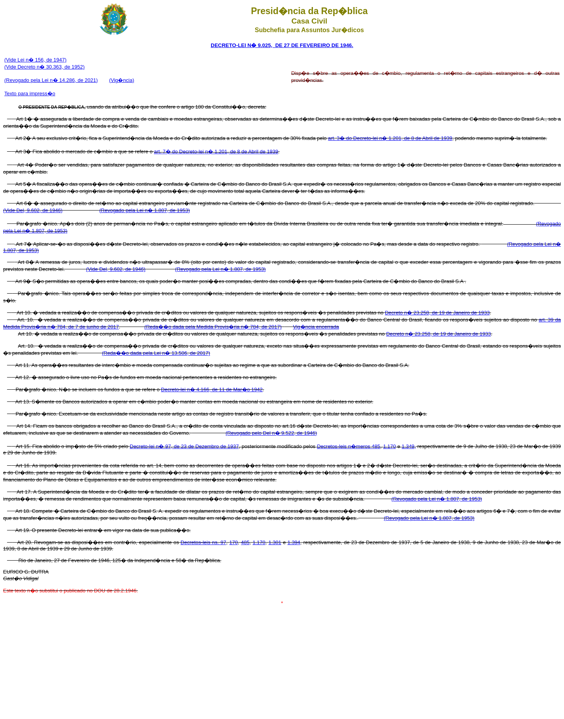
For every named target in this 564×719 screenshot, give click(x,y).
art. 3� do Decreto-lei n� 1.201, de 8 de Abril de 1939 (390, 138)
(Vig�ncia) (121, 80)
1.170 (389, 446)
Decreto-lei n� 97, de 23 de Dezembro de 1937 (184, 446)
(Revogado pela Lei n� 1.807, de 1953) (144, 210)
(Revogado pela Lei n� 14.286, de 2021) (51, 80)
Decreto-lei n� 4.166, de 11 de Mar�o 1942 (211, 389)
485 (245, 542)
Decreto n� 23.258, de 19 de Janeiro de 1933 (437, 313)
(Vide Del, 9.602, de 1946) (33, 210)
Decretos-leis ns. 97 (203, 542)
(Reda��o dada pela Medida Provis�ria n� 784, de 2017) (213, 327)
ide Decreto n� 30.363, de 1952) (47, 67)
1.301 (274, 542)
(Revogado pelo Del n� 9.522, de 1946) (271, 433)
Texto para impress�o (29, 93)
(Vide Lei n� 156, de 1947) (35, 60)
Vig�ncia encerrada (316, 327)
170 (233, 542)
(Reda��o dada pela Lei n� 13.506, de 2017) (156, 353)
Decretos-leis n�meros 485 (348, 446)
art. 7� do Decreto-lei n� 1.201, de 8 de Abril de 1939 (216, 151)
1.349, (409, 446)
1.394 (293, 542)
